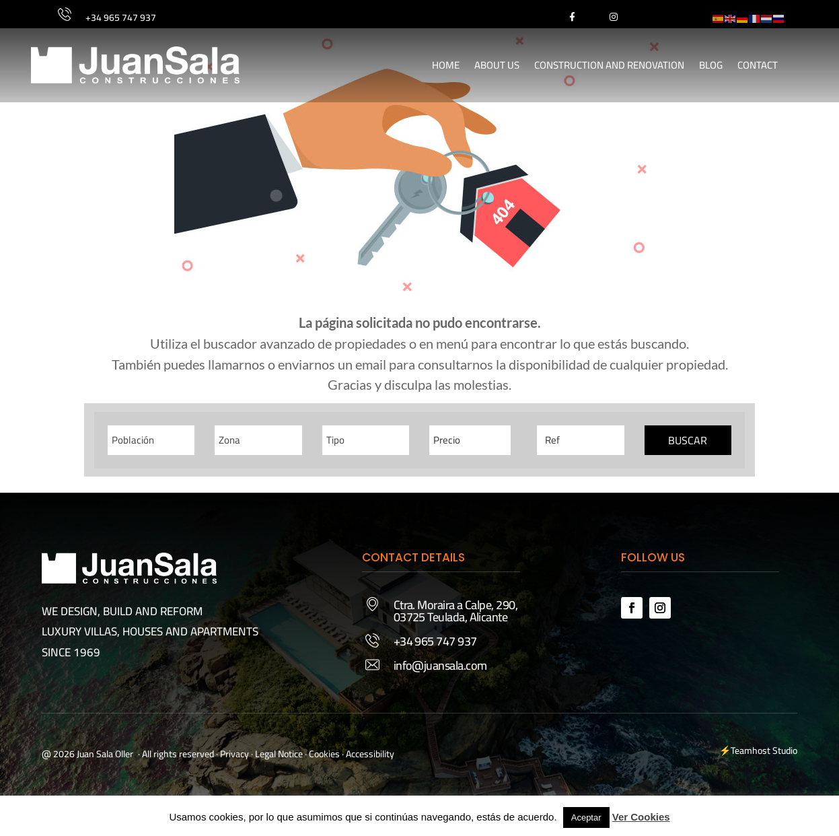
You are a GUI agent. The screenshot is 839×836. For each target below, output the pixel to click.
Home (446, 65)
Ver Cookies (641, 817)
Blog (711, 65)
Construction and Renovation (609, 65)
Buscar (687, 440)
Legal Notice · (280, 754)
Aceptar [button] (586, 817)
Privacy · (236, 754)
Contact (757, 65)
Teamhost (750, 750)
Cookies (324, 754)
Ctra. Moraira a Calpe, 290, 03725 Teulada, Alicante (455, 611)
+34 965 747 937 (120, 17)
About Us (496, 65)
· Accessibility (368, 754)
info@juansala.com (440, 665)
